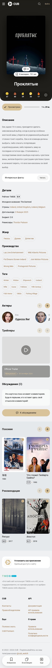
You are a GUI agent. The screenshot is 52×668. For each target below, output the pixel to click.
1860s (19, 294)
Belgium (41, 207)
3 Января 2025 (21, 212)
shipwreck (27, 280)
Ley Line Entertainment (13, 252)
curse (14, 287)
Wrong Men (8, 266)
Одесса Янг (22, 319)
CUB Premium (8, 631)
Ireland (13, 207)
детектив (29, 238)
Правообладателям (11, 610)
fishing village (31, 294)
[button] (47, 305)
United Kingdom (24, 207)
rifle (5, 287)
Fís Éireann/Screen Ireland (15, 259)
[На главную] (13, 4)
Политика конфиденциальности (38, 634)
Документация (35, 606)
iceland (39, 280)
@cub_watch (22, 653)
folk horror (8, 294)
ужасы (7, 238)
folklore (24, 287)
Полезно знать (9, 626)
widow (16, 280)
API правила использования (35, 611)
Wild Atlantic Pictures (37, 252)
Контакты (6, 606)
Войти (47, 4)
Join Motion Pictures (39, 259)
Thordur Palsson (20, 222)
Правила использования (35, 627)
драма (17, 238)
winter (6, 280)
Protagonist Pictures (27, 266)
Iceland (34, 207)
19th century (36, 287)
